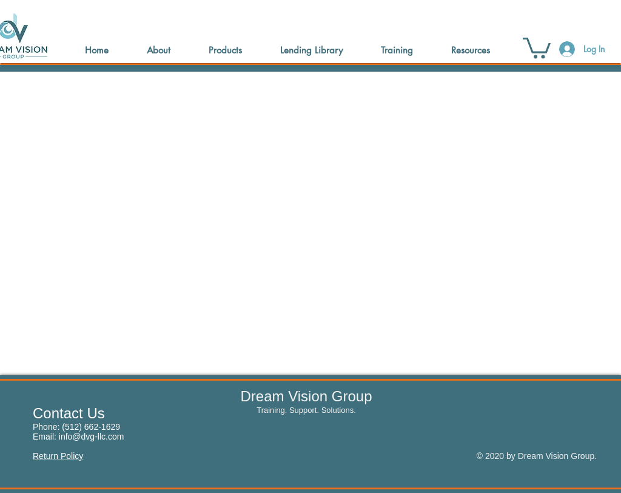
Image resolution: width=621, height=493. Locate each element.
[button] (537, 47)
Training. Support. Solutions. (306, 410)
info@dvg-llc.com (91, 436)
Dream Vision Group (306, 396)
